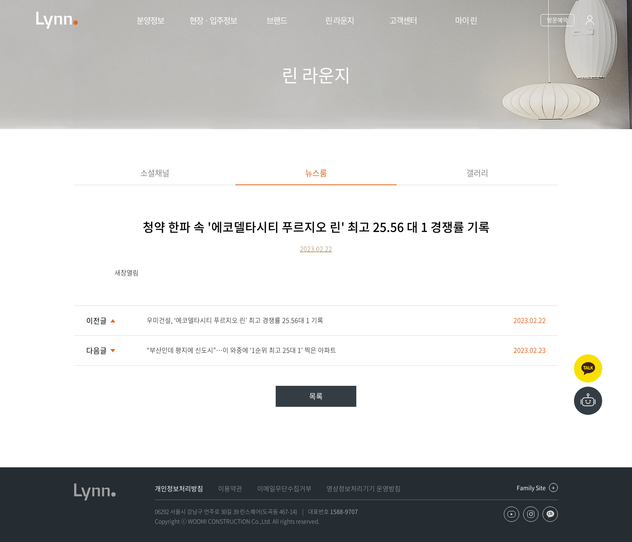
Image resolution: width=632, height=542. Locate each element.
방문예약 (557, 20)
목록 (316, 396)
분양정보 (150, 20)
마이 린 (466, 20)
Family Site (531, 487)
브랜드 (276, 20)
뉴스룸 (316, 173)
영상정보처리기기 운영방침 (363, 488)
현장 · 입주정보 (213, 20)
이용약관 (230, 488)
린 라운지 (339, 20)
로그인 (590, 21)
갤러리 (477, 173)
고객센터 (403, 20)
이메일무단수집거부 (284, 488)
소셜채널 (154, 173)
